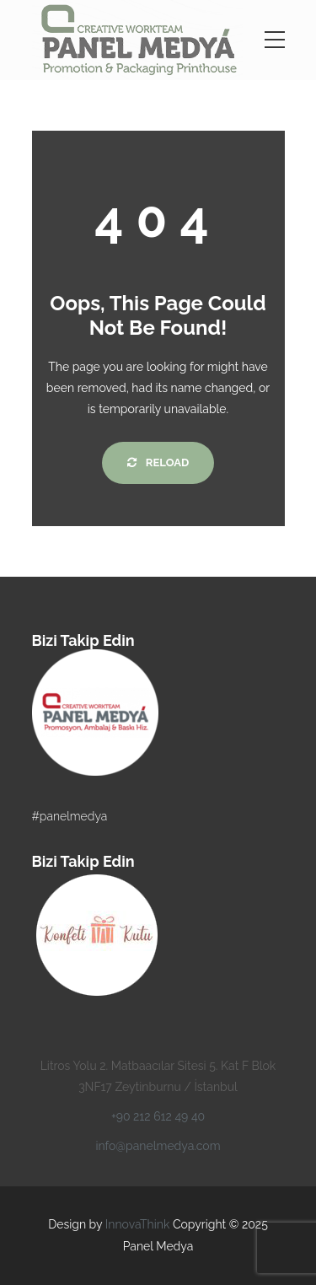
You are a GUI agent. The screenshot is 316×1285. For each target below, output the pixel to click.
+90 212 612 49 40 (158, 1116)
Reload (158, 462)
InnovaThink (137, 1224)
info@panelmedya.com (157, 1146)
